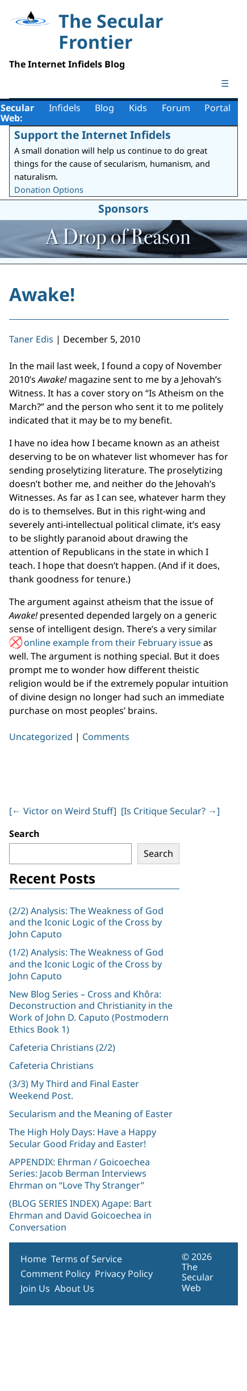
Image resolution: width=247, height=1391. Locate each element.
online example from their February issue (112, 642)
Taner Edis (31, 339)
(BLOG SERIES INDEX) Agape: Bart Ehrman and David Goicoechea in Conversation (80, 1215)
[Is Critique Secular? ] (170, 811)
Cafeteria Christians (51, 1065)
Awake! (42, 294)
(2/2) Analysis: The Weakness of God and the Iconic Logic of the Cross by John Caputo (86, 922)
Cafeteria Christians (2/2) (62, 1047)
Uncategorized (41, 736)
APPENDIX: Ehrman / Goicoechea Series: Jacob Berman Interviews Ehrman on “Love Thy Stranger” (79, 1174)
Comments (105, 736)
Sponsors (123, 208)
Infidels (65, 108)
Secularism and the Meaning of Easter (91, 1113)
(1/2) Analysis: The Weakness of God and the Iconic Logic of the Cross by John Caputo (86, 964)
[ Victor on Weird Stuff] (62, 811)
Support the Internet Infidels (92, 134)
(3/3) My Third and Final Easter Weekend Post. (74, 1089)
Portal (217, 108)
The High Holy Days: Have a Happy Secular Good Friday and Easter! (82, 1138)
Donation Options (48, 189)
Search (24, 833)
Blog (104, 108)
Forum (176, 108)
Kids (138, 108)
